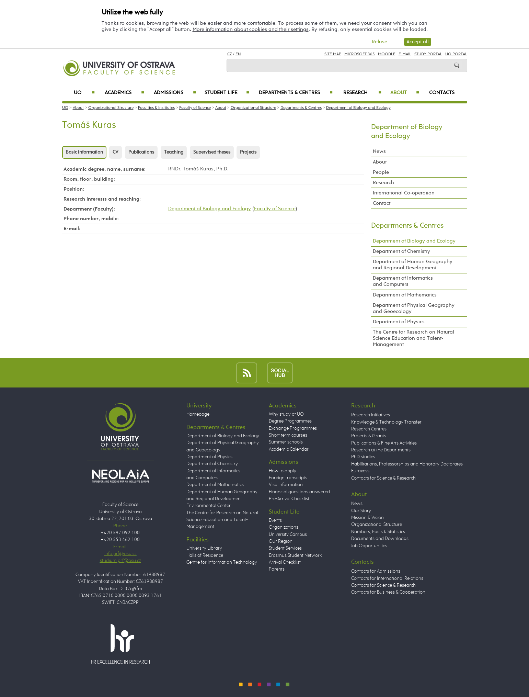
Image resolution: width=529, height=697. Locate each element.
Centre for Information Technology (221, 562)
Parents (277, 569)
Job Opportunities (369, 545)
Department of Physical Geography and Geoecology (414, 308)
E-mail (405, 54)
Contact (381, 203)
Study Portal (428, 54)
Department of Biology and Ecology (358, 108)
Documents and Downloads (380, 538)
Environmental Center (208, 505)
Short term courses (288, 435)
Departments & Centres (296, 92)
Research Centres (369, 429)
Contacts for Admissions (375, 571)
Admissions (175, 92)
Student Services (285, 548)
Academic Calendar (289, 449)
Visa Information (286, 484)
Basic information (84, 152)
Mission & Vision (367, 517)
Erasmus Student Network (295, 555)
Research (362, 92)
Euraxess (360, 471)
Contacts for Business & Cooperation (388, 592)
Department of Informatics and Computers (403, 281)
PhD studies (363, 456)
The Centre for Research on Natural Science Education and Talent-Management (413, 338)
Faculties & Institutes (156, 108)
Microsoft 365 (359, 54)
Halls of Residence (204, 555)
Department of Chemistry (401, 251)
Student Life (227, 92)
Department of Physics (399, 321)
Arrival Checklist (285, 562)
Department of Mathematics (405, 294)
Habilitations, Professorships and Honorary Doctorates (407, 464)
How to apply (282, 471)
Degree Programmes (290, 421)
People (381, 172)
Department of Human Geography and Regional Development (412, 264)
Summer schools (286, 442)
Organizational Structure (111, 108)
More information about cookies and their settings (251, 29)
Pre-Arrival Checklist (289, 498)
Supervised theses (211, 152)
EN (238, 54)
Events (275, 520)
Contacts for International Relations (387, 578)
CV (115, 152)
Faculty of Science (195, 108)
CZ (229, 54)
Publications (141, 152)
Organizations (283, 527)
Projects (248, 152)
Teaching (173, 152)
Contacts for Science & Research (383, 478)
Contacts (442, 92)
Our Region (280, 541)
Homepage (197, 414)
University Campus (288, 534)
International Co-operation (404, 192)
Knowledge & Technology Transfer (386, 422)
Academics (125, 92)
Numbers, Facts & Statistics (378, 531)
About (404, 92)
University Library (204, 548)
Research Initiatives (370, 415)
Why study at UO (286, 414)
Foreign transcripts (288, 477)
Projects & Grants (368, 436)
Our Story (361, 510)
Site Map (332, 54)
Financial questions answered (299, 492)
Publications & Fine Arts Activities (384, 443)
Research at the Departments (381, 450)
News (379, 151)
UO (84, 92)
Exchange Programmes (293, 428)
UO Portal (456, 54)
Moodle (386, 54)
